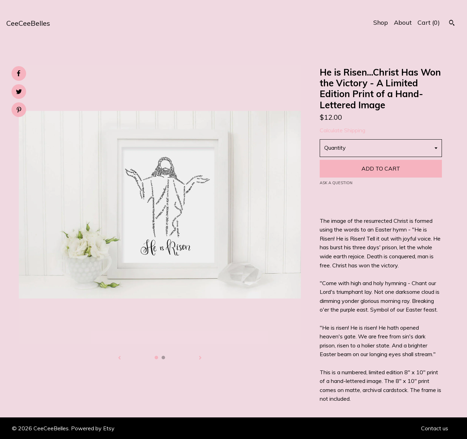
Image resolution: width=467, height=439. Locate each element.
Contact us (434, 428)
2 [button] (163, 357)
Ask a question (336, 182)
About (403, 22)
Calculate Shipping (342, 130)
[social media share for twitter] (19, 92)
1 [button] (156, 357)
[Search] (451, 24)
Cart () (429, 22)
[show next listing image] (200, 358)
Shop (380, 22)
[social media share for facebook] (18, 73)
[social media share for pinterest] (19, 110)
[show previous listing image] (119, 358)
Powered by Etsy (93, 428)
